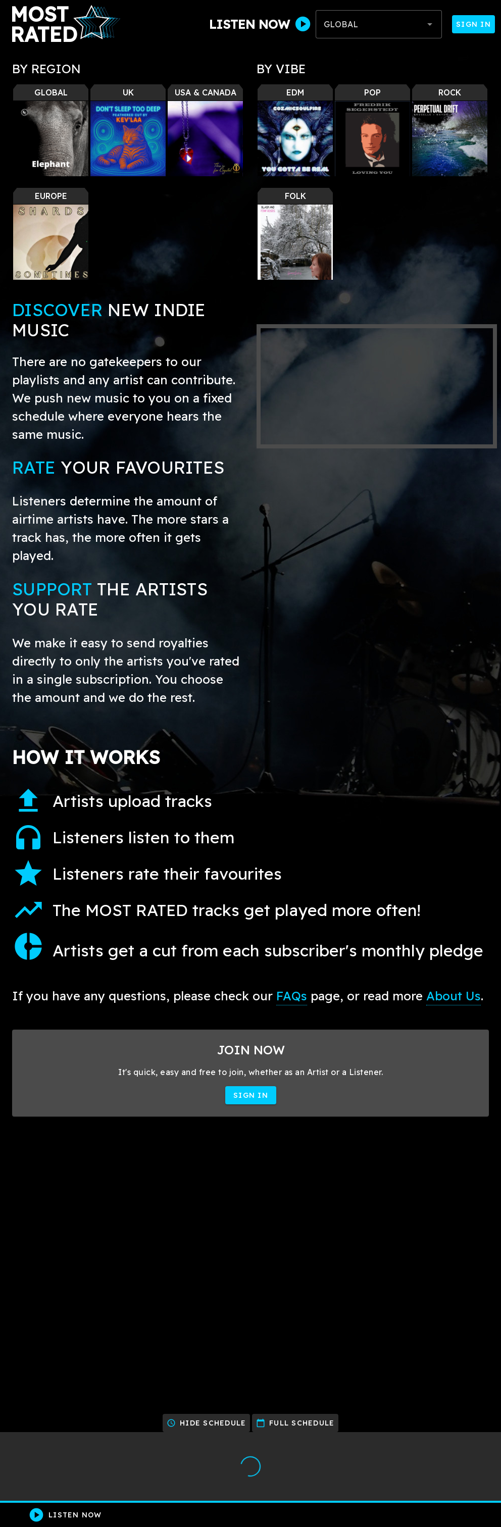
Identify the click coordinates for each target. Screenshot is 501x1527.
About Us (453, 995)
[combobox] (379, 24)
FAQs (291, 995)
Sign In (473, 24)
